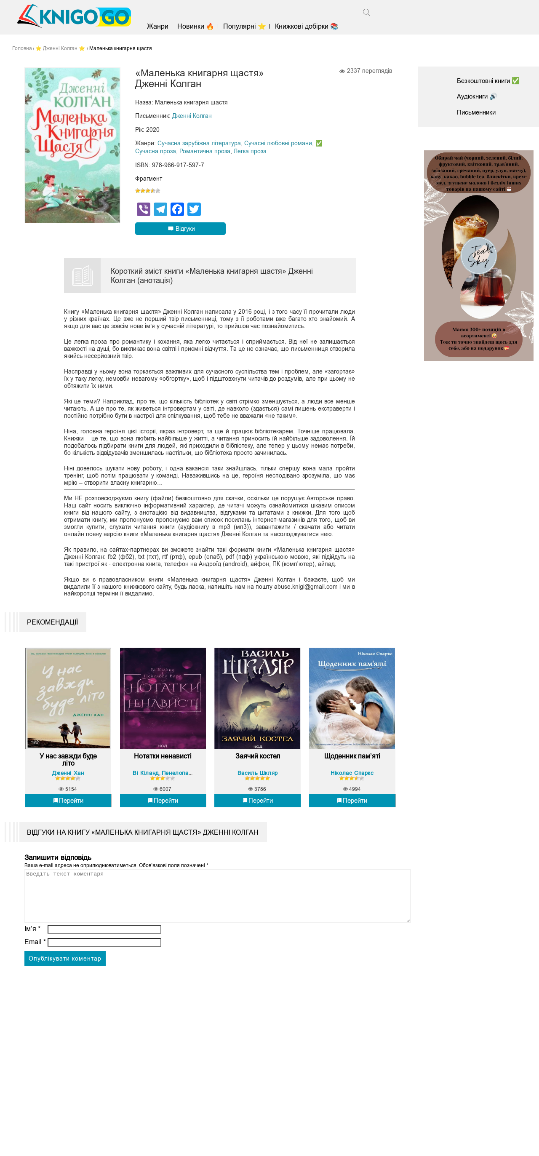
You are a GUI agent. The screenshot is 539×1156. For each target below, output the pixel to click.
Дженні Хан (68, 804)
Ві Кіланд (146, 804)
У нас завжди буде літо (68, 791)
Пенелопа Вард (184, 804)
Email (35, 983)
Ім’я (32, 970)
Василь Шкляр (257, 804)
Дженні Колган (192, 116)
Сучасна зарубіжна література (199, 143)
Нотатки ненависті (163, 787)
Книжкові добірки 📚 (310, 26)
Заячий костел (257, 787)
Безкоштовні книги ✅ (491, 80)
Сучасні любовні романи (278, 143)
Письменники (478, 112)
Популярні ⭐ (248, 26)
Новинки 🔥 (198, 26)
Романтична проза (204, 150)
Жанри (160, 26)
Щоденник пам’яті (352, 787)
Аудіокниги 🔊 (479, 96)
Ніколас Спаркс (352, 804)
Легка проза (250, 150)
